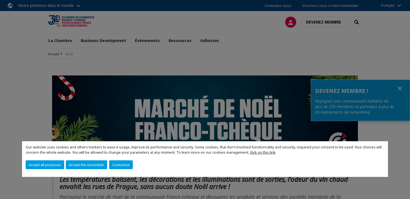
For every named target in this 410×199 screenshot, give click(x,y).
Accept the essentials (86, 164)
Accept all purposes (45, 164)
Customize (121, 164)
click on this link (263, 152)
